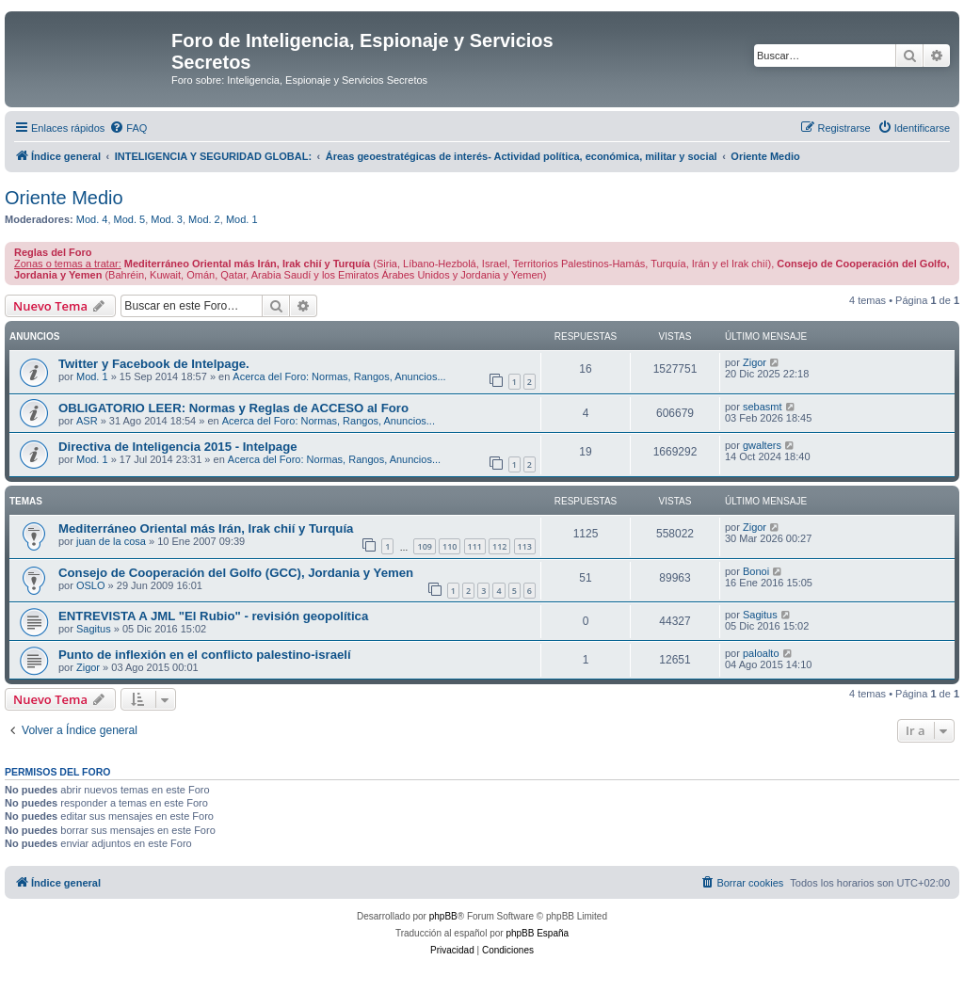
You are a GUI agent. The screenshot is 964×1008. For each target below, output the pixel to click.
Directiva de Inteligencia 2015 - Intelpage (177, 447)
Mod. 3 (167, 219)
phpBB (443, 916)
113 (525, 546)
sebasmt (762, 406)
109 (424, 546)
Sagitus (93, 628)
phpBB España (537, 933)
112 (499, 546)
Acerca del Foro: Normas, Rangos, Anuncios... (339, 376)
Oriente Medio (64, 197)
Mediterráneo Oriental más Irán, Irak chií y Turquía (205, 528)
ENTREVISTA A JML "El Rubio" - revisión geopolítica (213, 616)
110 (449, 546)
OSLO (90, 585)
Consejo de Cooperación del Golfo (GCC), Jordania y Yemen (235, 573)
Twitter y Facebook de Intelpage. (153, 364)
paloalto (761, 653)
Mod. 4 (92, 219)
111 (475, 546)
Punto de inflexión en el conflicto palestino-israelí (204, 655)
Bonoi (756, 571)
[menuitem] (128, 128)
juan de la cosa (111, 541)
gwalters (762, 445)
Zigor (754, 362)
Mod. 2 (204, 219)
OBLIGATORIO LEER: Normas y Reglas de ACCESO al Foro (233, 408)
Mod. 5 (130, 219)
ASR (87, 420)
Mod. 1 (242, 219)
